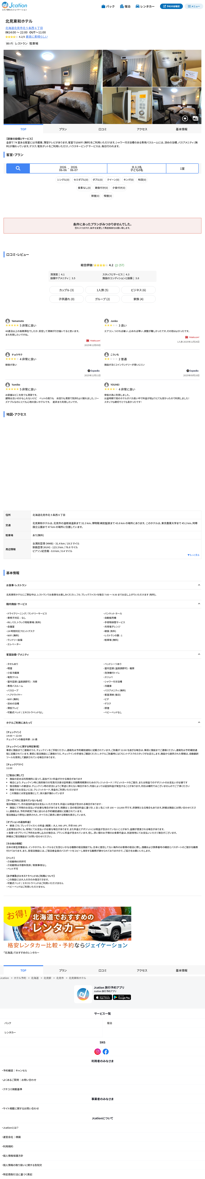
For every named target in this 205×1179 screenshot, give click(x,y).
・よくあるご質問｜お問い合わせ (19, 1080)
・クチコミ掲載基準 (12, 1089)
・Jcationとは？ (10, 1127)
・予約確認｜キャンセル (14, 1070)
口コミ (102, 129)
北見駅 (47, 978)
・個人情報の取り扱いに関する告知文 (22, 1165)
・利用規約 (7, 1146)
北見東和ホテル (77, 978)
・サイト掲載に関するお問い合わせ (20, 1108)
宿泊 (109, 1023)
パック (7, 1023)
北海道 (35, 978)
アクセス (142, 129)
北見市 (60, 978)
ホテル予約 (20, 978)
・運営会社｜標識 (11, 1137)
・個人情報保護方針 (12, 1155)
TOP (23, 129)
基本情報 (181, 129)
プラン (63, 129)
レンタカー (10, 1032)
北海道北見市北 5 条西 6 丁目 (24, 28)
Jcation (4, 978)
